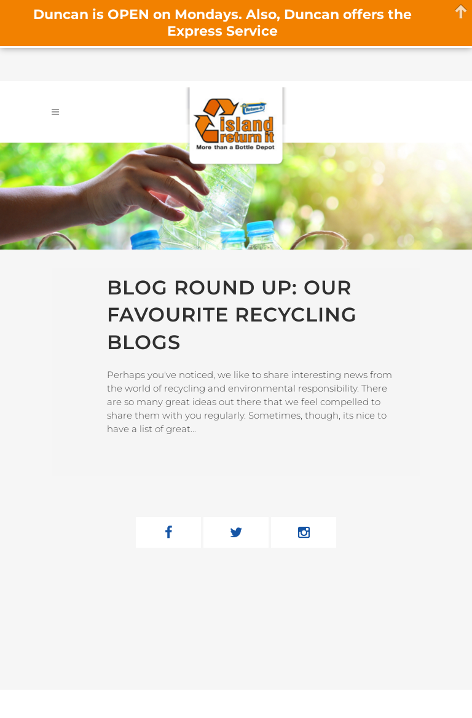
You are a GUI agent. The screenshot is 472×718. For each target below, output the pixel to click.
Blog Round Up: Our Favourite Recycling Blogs (232, 314)
